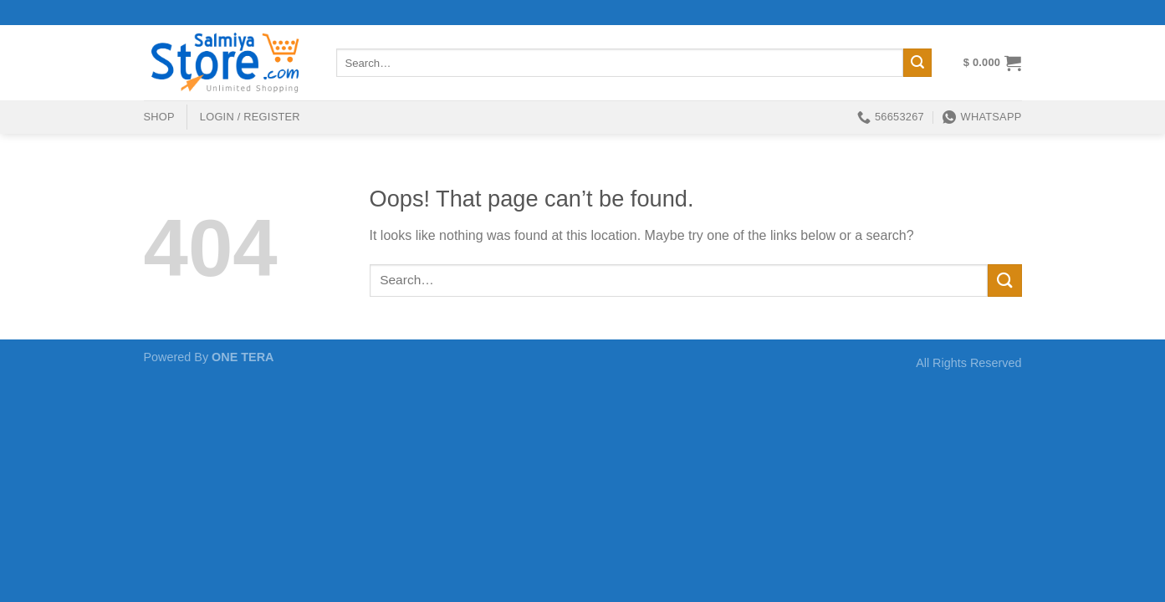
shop (159, 116)
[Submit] (917, 62)
